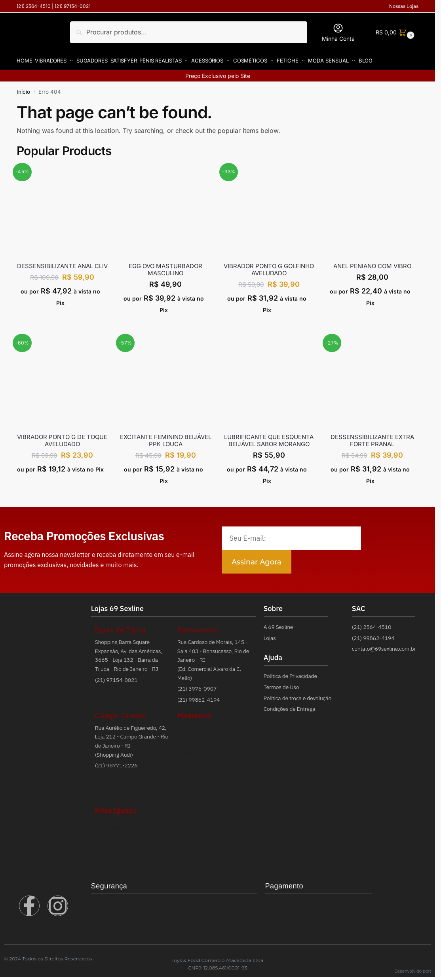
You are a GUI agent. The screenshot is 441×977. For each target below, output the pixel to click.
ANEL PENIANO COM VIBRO (372, 263)
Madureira (194, 713)
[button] (394, 32)
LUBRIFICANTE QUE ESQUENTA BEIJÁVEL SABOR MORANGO (269, 438)
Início (23, 88)
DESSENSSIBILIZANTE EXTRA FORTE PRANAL (372, 438)
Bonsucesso (197, 627)
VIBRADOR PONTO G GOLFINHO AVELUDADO (269, 266)
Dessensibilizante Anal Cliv (62, 263)
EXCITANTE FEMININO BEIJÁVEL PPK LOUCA (165, 438)
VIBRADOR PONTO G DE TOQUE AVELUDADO (62, 438)
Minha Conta (338, 32)
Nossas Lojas (403, 6)
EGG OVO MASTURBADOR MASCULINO (165, 266)
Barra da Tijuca (120, 627)
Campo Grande (120, 713)
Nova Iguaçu (115, 807)
